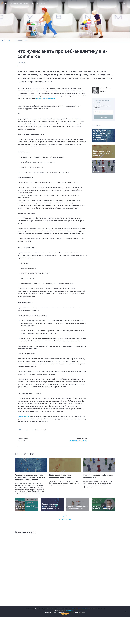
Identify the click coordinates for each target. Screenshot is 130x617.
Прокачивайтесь (23, 416)
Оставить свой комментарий (78, 441)
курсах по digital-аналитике (45, 98)
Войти (123, 3)
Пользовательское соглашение (79, 609)
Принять (65, 614)
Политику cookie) (70, 610)
